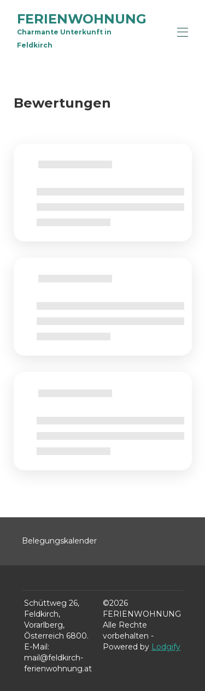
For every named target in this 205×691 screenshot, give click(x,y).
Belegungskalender (59, 541)
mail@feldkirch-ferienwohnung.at (58, 663)
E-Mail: (36, 647)
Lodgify (165, 647)
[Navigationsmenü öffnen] (182, 32)
